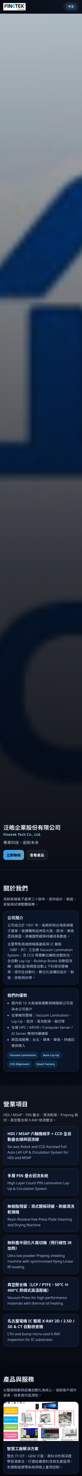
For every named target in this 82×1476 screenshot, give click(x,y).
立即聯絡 (14, 855)
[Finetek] (14, 6)
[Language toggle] (71, 6)
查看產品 (37, 855)
